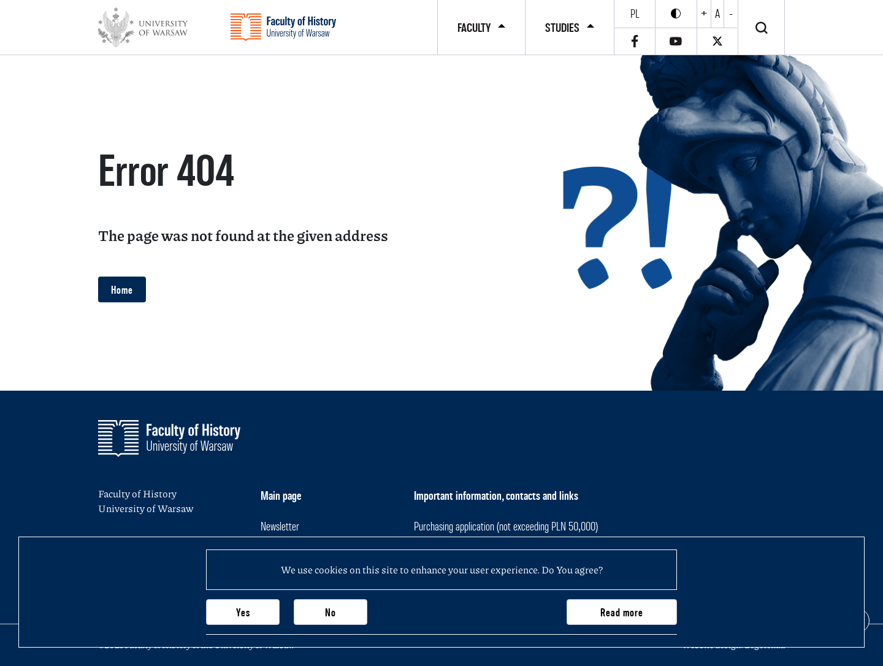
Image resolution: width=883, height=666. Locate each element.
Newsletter (280, 526)
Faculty (474, 27)
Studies (562, 27)
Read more (621, 612)
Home (122, 289)
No (330, 612)
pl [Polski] (635, 13)
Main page (281, 495)
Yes (243, 612)
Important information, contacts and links (496, 495)
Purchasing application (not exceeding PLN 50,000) (506, 526)
